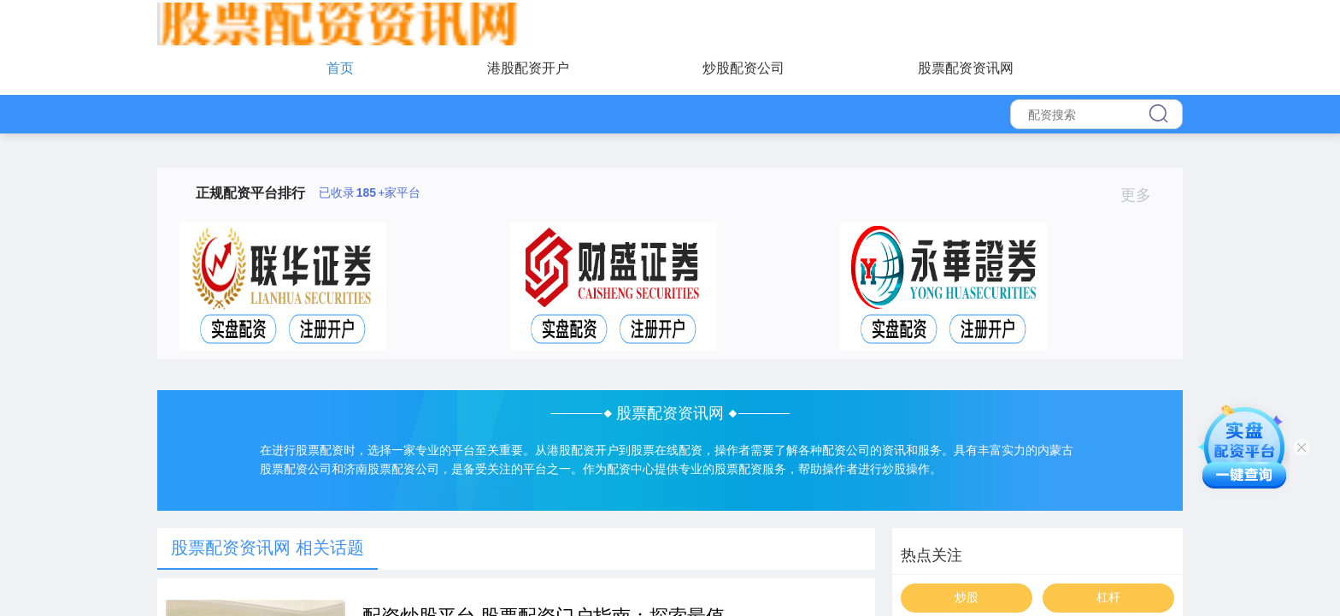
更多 (1143, 195)
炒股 (967, 597)
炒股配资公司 (743, 68)
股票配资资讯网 (966, 68)
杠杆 (1108, 597)
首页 (340, 68)
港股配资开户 (528, 68)
